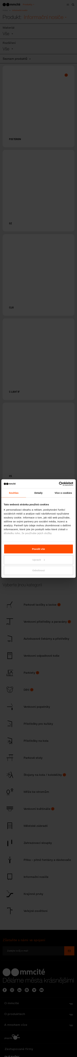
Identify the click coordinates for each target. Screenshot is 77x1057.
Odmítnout (38, 570)
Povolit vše (38, 549)
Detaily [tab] (38, 492)
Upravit (38, 559)
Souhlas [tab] (14, 492)
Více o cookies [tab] (63, 492)
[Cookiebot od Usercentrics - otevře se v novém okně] (59, 484)
